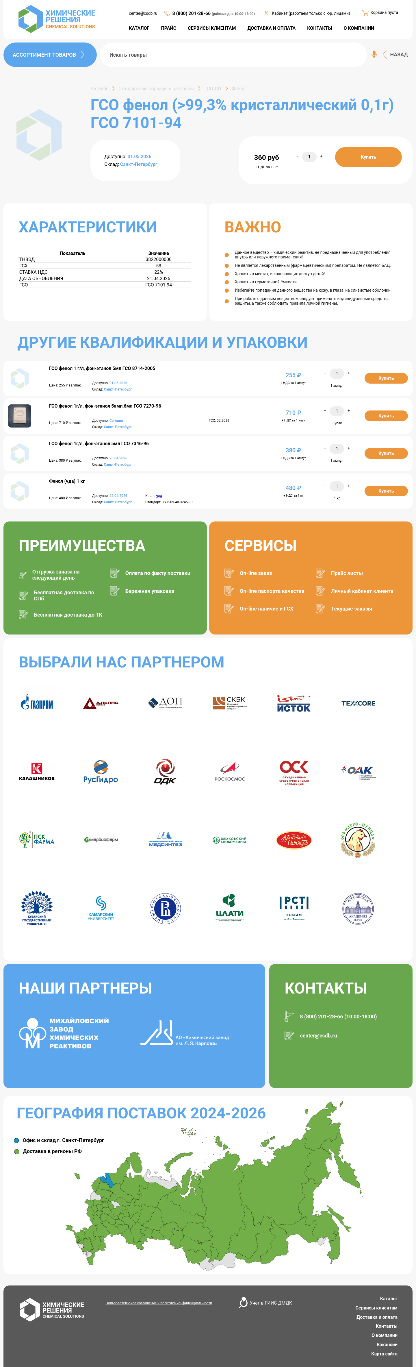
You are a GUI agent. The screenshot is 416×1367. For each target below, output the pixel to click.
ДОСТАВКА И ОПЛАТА (272, 28)
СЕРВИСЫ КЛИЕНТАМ (212, 28)
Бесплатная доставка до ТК (68, 615)
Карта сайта (384, 1354)
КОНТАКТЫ (319, 28)
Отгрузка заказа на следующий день (56, 575)
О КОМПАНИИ (358, 28)
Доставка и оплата (377, 1317)
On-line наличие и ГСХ (266, 609)
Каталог (389, 1298)
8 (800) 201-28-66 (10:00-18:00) (338, 1016)
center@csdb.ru (143, 13)
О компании (385, 1335)
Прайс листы (347, 573)
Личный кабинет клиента (362, 591)
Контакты (387, 1326)
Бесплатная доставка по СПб (64, 595)
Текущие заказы (351, 609)
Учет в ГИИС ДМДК (271, 1303)
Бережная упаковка (149, 591)
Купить (368, 157)
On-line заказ (256, 573)
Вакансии (387, 1344)
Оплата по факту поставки (157, 573)
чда (159, 496)
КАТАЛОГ (139, 28)
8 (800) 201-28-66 (192, 13)
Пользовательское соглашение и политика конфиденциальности (159, 1303)
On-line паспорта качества (272, 591)
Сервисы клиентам (377, 1308)
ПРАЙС (169, 28)
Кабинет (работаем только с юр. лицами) (311, 13)
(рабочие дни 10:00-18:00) (233, 14)
